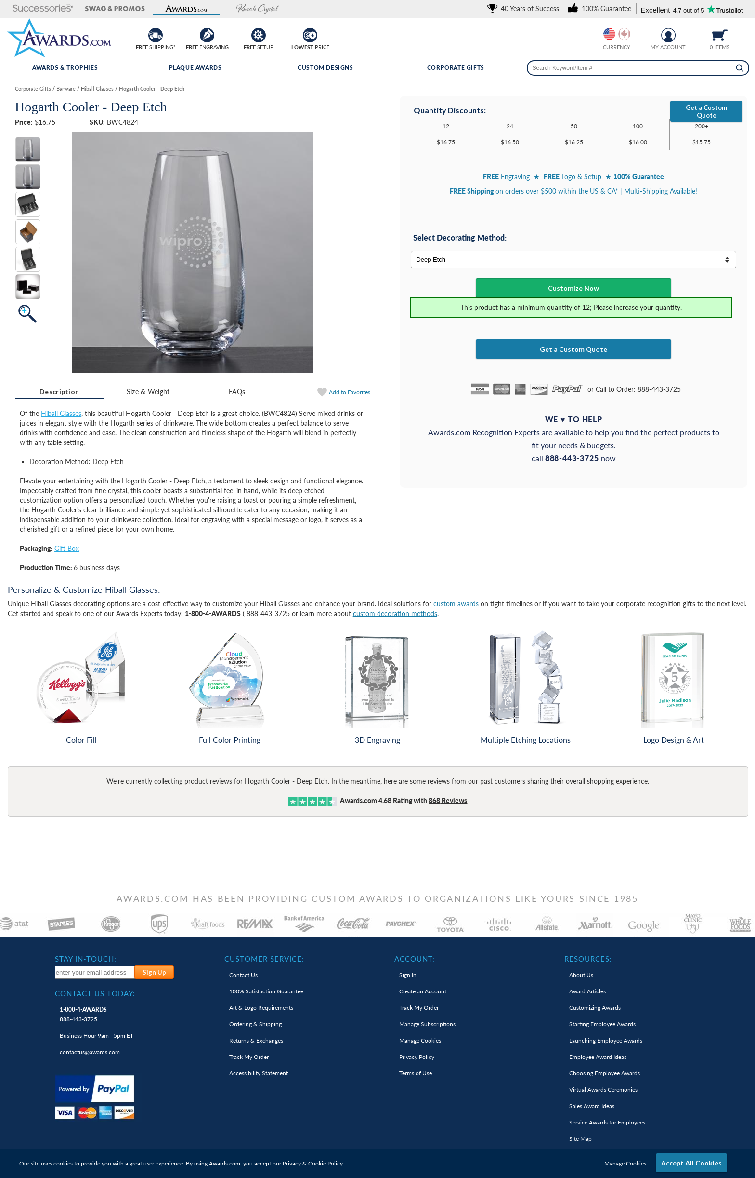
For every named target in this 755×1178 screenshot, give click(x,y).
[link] (524, 8)
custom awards (456, 604)
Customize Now (573, 288)
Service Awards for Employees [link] (607, 1122)
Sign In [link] (408, 974)
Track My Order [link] (249, 1056)
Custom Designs (325, 67)
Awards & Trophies (65, 67)
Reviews (448, 800)
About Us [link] (581, 974)
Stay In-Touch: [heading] (86, 958)
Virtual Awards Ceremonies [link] (603, 1089)
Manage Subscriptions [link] (427, 1024)
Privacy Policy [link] (416, 1056)
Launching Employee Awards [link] (605, 1040)
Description (59, 392)
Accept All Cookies (691, 1163)
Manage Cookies (625, 1163)
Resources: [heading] (588, 958)
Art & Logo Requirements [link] (261, 1007)
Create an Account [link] (422, 991)
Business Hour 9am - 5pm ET (96, 1035)
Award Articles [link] (587, 991)
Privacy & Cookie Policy (313, 1163)
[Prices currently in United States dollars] (609, 34)
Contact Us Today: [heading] (95, 993)
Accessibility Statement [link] (258, 1073)
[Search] (739, 68)
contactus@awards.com (90, 1052)
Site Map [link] (580, 1138)
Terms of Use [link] (415, 1073)
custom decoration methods (395, 613)
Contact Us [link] (243, 974)
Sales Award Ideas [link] (591, 1106)
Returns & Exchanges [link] (256, 1040)
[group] (617, 34)
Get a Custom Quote (706, 111)
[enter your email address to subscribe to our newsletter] (95, 972)
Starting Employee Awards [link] (602, 1024)
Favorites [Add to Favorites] (349, 392)
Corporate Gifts (455, 67)
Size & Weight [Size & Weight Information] (148, 392)
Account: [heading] (414, 958)
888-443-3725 (83, 1014)
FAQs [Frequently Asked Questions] (237, 392)
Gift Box (66, 548)
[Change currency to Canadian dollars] (624, 34)
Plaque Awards (195, 67)
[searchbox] (638, 68)
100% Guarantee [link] (266, 991)
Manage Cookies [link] (420, 1040)
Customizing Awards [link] (595, 1007)
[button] (43, 8)
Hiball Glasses (61, 413)
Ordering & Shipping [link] (255, 1024)
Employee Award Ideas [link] (597, 1056)
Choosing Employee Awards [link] (604, 1073)
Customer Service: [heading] (264, 958)
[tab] (59, 392)
